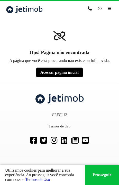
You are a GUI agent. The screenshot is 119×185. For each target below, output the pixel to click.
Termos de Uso (37, 179)
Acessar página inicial (59, 72)
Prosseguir (102, 175)
